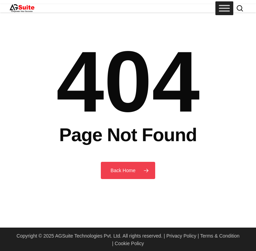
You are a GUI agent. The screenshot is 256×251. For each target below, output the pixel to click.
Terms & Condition (219, 236)
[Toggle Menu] (224, 8)
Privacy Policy (181, 236)
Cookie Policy (129, 243)
